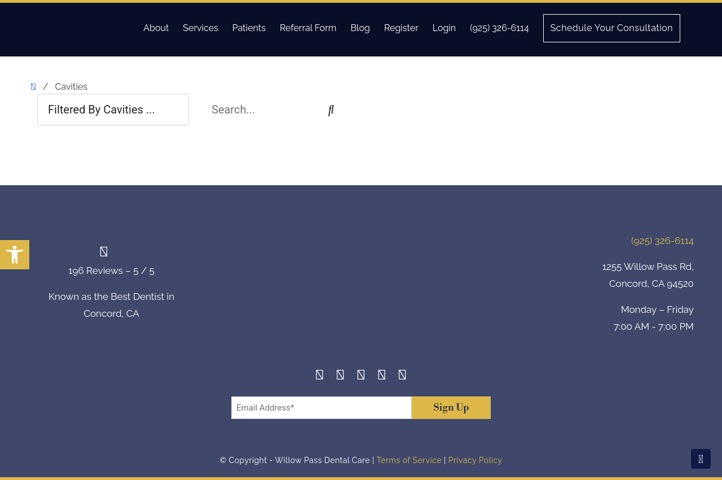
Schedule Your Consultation (612, 28)
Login (444, 28)
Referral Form (308, 28)
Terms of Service (408, 460)
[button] (14, 254)
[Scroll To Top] (701, 459)
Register (401, 28)
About (156, 28)
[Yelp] (381, 376)
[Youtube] (402, 376)
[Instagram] (340, 376)
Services (200, 28)
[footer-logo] (361, 285)
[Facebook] (319, 376)
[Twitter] (361, 376)
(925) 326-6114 (499, 28)
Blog (359, 28)
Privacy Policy (475, 460)
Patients (249, 28)
